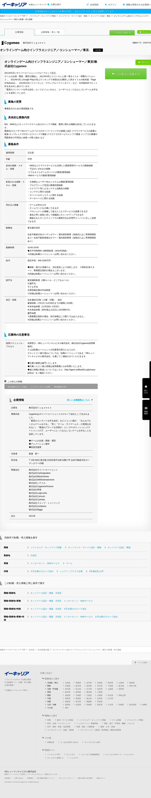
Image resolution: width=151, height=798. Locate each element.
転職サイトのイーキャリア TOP (12, 16)
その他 (50, 708)
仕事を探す (56, 4)
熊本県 (99, 705)
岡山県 (89, 698)
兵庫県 (99, 695)
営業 (49, 720)
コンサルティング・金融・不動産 (60, 730)
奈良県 (110, 695)
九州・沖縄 (51, 705)
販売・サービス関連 (65, 720)
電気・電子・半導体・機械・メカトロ (119, 723)
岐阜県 (67, 692)
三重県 (99, 692)
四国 (49, 702)
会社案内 (7, 778)
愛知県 (89, 692)
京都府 (78, 695)
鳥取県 (67, 698)
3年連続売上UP (96, 571)
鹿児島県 (132, 705)
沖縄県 (144, 705)
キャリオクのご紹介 (93, 742)
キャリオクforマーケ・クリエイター (120, 754)
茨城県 (67, 686)
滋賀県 (67, 695)
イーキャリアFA (53, 754)
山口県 (110, 698)
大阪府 (89, 695)
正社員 (31, 650)
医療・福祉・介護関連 (85, 727)
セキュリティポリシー (66, 778)
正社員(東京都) (43, 650)
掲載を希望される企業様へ (138, 4)
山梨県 (110, 689)
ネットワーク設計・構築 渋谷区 (46, 593)
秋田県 (110, 683)
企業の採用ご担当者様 (85, 778)
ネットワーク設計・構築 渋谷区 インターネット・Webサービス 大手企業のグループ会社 (74, 616)
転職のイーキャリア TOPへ (17, 690)
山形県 (121, 683)
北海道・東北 (52, 683)
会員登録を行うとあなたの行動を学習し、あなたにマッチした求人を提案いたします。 (75, 11)
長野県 (121, 689)
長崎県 (89, 705)
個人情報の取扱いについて (46, 778)
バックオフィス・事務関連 (87, 723)
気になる (145, 32)
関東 (49, 686)
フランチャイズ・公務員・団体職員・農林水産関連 (100, 730)
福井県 (99, 689)
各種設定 (50, 742)
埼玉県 (99, 686)
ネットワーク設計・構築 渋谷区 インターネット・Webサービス (61, 601)
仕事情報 (19, 32)
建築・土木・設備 (108, 727)
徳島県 (67, 702)
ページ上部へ (142, 662)
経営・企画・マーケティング (58, 723)
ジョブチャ (74, 758)
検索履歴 (146, 412)
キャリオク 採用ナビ (55, 758)
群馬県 (89, 686)
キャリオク (70, 754)
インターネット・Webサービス (45, 563)
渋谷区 (33, 555)
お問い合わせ (18, 778)
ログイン (112, 4)
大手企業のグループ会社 (41, 571)
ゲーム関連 (116, 720)
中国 (49, 698)
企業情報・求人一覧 (50, 32)
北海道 (67, 683)
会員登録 (94, 4)
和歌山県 (122, 695)
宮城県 (99, 683)
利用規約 (30, 778)
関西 (49, 695)
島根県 (78, 698)
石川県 (89, 689)
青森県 (78, 683)
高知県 (99, 702)
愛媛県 (89, 702)
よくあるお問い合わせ (69, 742)
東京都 (121, 686)
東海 (49, 692)
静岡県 (78, 692)
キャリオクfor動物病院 (90, 754)
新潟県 (67, 689)
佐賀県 (78, 705)
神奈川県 (132, 686)
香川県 (78, 702)
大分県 (110, 705)
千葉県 (110, 686)
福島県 (132, 683)
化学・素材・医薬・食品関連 (58, 727)
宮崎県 (121, 705)
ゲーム (69, 563)
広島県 (99, 698)
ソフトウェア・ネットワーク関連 (42, 16)
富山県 (78, 689)
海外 (67, 708)
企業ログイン (100, 778)
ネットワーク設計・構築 (100, 16)
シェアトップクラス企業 (71, 571)
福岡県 (67, 705)
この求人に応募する (122, 33)
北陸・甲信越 (52, 689)
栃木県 (78, 686)
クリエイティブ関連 (135, 720)
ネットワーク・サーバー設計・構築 (73, 16)
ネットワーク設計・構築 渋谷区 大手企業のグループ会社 (58, 609)
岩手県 (89, 683)
